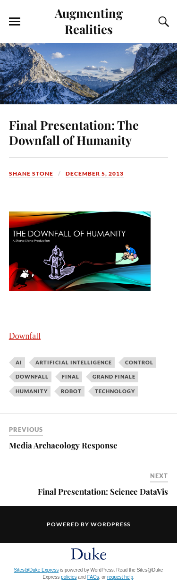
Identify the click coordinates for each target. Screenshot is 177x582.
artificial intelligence (73, 362)
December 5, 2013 (95, 173)
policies (68, 577)
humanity (32, 391)
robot (71, 391)
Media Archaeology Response (63, 445)
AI (19, 362)
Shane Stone (31, 173)
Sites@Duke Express (36, 570)
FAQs (93, 577)
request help (120, 577)
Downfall (25, 336)
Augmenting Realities (89, 21)
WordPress (110, 524)
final (70, 376)
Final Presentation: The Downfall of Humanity (74, 132)
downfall (32, 376)
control (139, 362)
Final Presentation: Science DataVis (103, 491)
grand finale (114, 376)
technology (115, 391)
